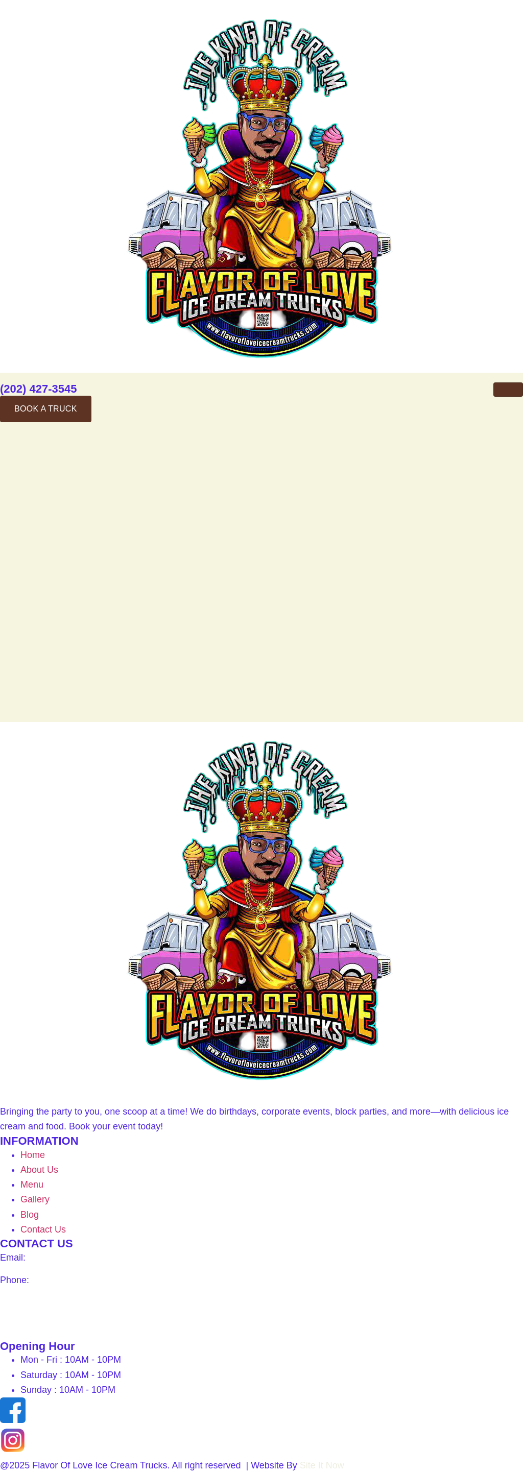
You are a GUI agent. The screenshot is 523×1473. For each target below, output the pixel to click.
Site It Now (323, 1465)
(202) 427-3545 (38, 388)
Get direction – (30, 1324)
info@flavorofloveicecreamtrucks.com (104, 1257)
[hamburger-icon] (508, 389)
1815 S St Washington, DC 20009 (70, 1302)
